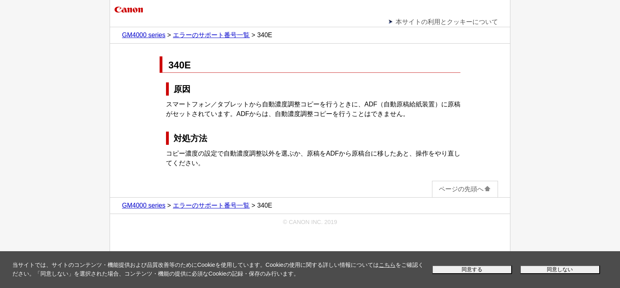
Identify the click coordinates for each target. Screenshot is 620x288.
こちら (387, 265)
